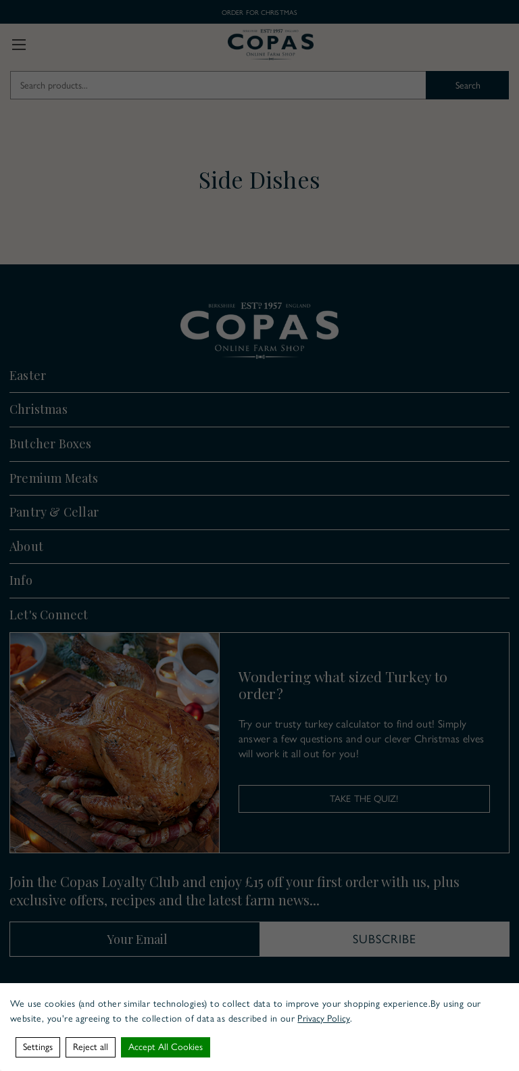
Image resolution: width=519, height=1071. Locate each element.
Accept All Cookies (165, 1047)
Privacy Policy (323, 1018)
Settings (38, 1047)
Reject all (90, 1047)
